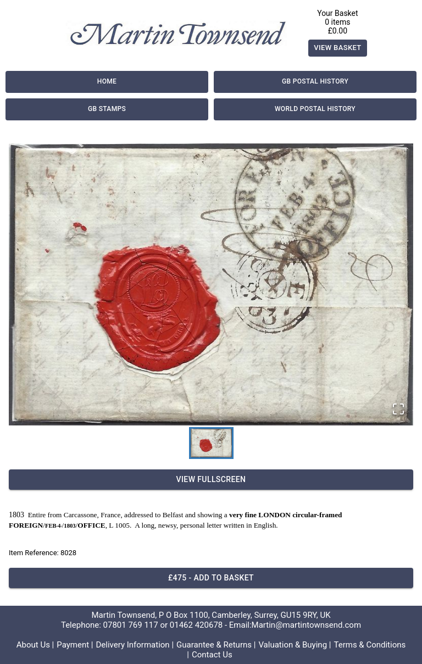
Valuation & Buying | (294, 645)
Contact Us (212, 655)
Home (106, 82)
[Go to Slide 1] (211, 443)
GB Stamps (106, 109)
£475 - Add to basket (211, 578)
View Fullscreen (211, 479)
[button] (211, 284)
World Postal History (315, 109)
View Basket (337, 48)
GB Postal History (315, 82)
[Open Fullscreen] (398, 409)
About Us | (35, 645)
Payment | (75, 645)
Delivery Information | (135, 645)
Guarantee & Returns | (216, 645)
